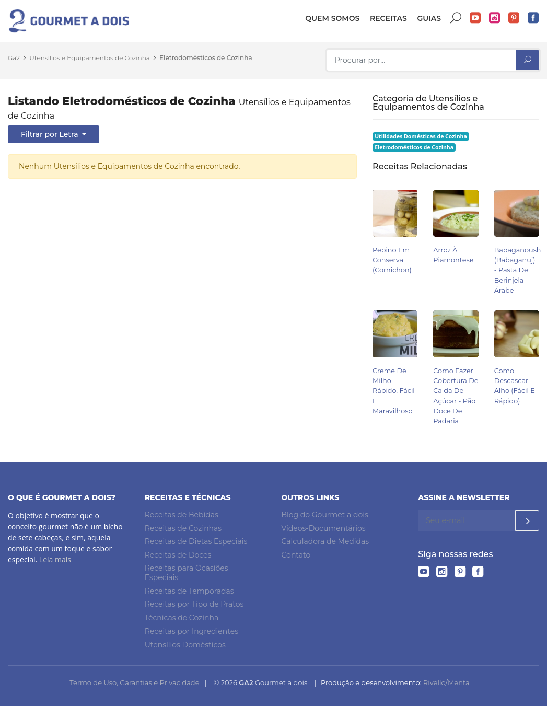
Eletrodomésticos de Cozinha (205, 58)
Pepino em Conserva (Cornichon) (392, 260)
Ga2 (14, 58)
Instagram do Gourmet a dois (495, 18)
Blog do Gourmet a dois (325, 514)
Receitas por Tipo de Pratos (194, 604)
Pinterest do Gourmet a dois (514, 18)
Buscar (456, 18)
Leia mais (55, 559)
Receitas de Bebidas (181, 514)
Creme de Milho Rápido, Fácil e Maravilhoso (394, 391)
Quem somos (332, 18)
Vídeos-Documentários (324, 528)
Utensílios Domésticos (185, 645)
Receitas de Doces (178, 555)
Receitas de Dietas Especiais (196, 541)
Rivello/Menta (446, 682)
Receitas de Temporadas (189, 591)
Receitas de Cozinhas (183, 528)
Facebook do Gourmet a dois (533, 18)
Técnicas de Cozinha (181, 617)
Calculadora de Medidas (325, 541)
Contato (296, 555)
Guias (429, 18)
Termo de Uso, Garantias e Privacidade (134, 682)
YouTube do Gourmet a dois (475, 18)
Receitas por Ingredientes (191, 631)
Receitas (388, 18)
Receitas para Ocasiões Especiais (186, 573)
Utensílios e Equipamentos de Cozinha (89, 58)
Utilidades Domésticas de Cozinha (421, 136)
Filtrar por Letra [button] (50, 134)
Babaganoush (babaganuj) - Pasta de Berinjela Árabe (517, 270)
